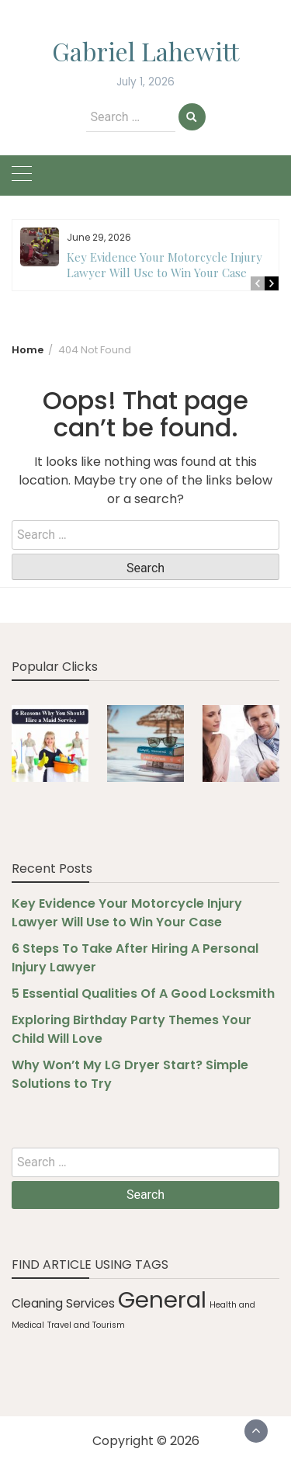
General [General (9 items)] (162, 1299)
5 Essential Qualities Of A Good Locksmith (143, 993)
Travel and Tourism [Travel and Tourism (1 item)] (86, 1325)
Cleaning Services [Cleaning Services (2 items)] (63, 1303)
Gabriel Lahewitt (145, 51)
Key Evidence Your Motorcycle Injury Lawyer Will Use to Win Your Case (164, 264)
